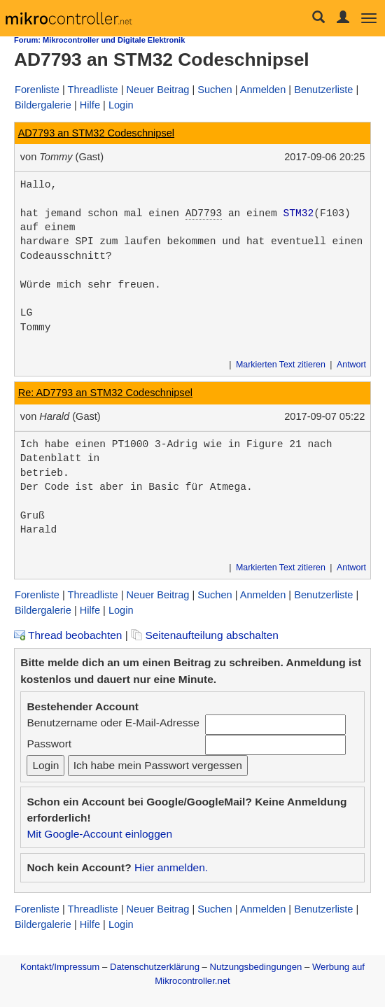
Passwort (49, 743)
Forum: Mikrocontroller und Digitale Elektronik (99, 40)
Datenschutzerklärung (155, 967)
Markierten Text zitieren (281, 364)
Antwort (351, 364)
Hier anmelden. (171, 867)
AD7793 (204, 213)
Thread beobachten (68, 635)
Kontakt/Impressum (59, 967)
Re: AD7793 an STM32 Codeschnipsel (105, 392)
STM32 (299, 213)
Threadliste (93, 89)
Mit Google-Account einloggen (99, 834)
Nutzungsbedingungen (256, 967)
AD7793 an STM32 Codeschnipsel (96, 133)
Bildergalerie (43, 105)
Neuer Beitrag (158, 89)
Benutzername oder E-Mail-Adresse (113, 722)
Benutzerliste (323, 89)
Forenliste (37, 89)
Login (121, 105)
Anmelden (263, 89)
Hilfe (90, 105)
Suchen (214, 89)
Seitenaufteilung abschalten (205, 635)
